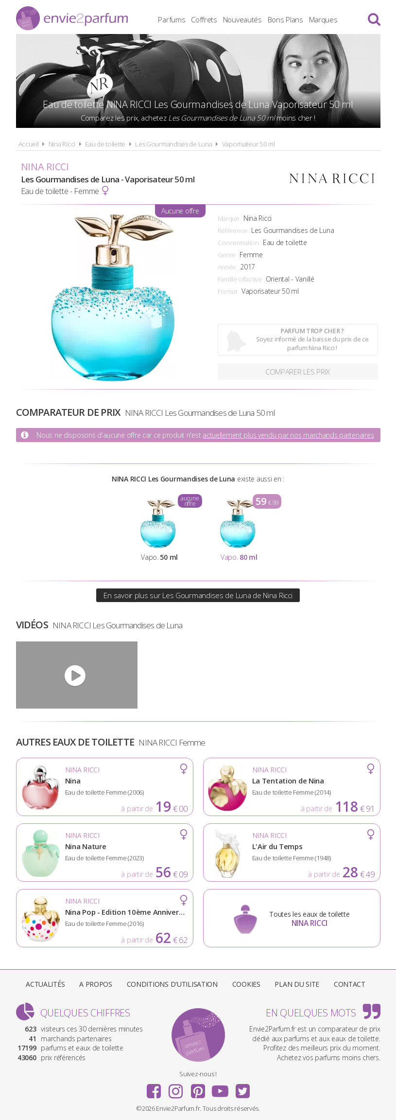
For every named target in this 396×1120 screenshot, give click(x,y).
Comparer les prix (297, 371)
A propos (95, 984)
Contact (349, 984)
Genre (227, 254)
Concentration (238, 242)
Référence (232, 230)
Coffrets (204, 19)
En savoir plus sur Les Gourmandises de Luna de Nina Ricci (197, 595)
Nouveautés (242, 19)
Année (227, 267)
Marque (229, 218)
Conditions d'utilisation (172, 984)
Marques (323, 19)
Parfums (171, 19)
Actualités (45, 984)
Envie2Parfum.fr (72, 18)
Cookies (246, 984)
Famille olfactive (240, 279)
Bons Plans (285, 19)
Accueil (28, 144)
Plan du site (297, 984)
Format (228, 291)
